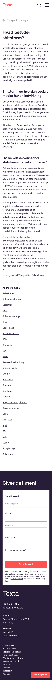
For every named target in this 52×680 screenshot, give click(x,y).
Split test (7, 419)
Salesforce (8, 293)
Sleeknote (8, 391)
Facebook (7, 664)
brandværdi (34, 231)
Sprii (5, 425)
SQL (5, 431)
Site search (8, 385)
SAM (5, 310)
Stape (6, 442)
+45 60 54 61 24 (12, 603)
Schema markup (11, 316)
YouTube (6, 674)
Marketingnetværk (11, 661)
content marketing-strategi (21, 262)
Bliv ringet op (12, 503)
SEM (5, 339)
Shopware (8, 379)
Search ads (8, 328)
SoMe (5, 414)
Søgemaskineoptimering (15, 402)
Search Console (11, 333)
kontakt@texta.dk (13, 607)
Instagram (7, 671)
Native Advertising (34, 275)
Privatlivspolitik (9, 649)
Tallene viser (42, 175)
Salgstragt (8, 305)
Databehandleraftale (12, 652)
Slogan (6, 396)
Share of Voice (10, 368)
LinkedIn (6, 668)
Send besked (12, 496)
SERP (5, 356)
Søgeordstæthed (11, 408)
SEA (5, 322)
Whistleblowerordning (13, 658)
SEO (5, 350)
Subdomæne (9, 454)
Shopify (6, 374)
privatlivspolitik (16, 579)
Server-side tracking (13, 362)
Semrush (7, 345)
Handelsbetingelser (11, 655)
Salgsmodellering (12, 299)
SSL (5, 437)
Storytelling (9, 448)
